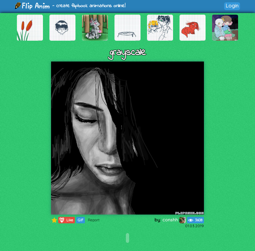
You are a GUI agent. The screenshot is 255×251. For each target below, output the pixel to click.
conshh (174, 220)
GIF (80, 220)
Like (66, 220)
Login (232, 6)
